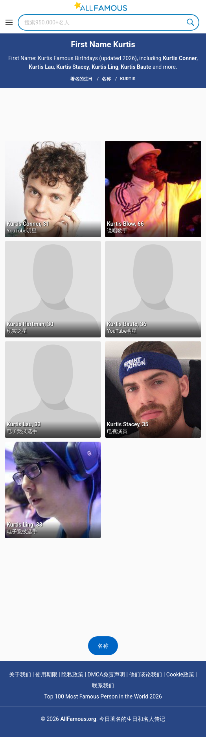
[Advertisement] (103, 113)
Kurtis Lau (41, 67)
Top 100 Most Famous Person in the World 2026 (103, 696)
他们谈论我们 (145, 674)
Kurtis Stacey (72, 67)
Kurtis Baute (136, 67)
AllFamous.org (78, 719)
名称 (103, 646)
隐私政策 (72, 674)
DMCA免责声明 (106, 674)
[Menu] (9, 22)
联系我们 (103, 685)
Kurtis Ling (105, 67)
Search (191, 22)
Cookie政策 (180, 674)
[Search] (108, 22)
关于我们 (20, 674)
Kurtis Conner (180, 58)
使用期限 (46, 674)
